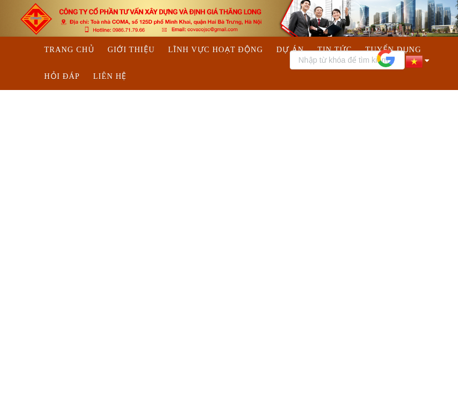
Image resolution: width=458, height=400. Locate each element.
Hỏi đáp (62, 76)
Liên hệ (110, 76)
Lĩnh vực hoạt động (215, 50)
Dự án (290, 50)
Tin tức (335, 50)
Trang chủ (69, 50)
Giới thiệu (131, 50)
